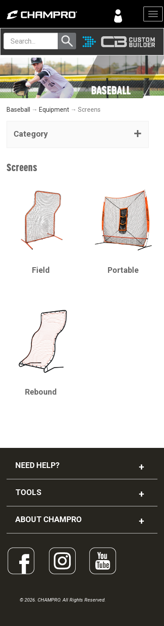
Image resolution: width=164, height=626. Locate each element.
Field (41, 270)
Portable (123, 270)
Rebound (41, 391)
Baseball (18, 109)
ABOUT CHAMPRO (48, 519)
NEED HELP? (37, 465)
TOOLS (28, 492)
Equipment (54, 109)
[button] (77, 134)
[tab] (77, 134)
